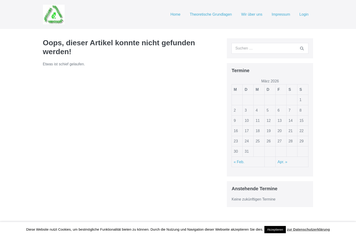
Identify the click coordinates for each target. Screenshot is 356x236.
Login (303, 14)
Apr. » (282, 162)
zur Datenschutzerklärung (308, 229)
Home (175, 14)
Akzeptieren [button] (275, 229)
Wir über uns (252, 14)
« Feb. (239, 162)
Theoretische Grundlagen (211, 14)
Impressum (281, 14)
